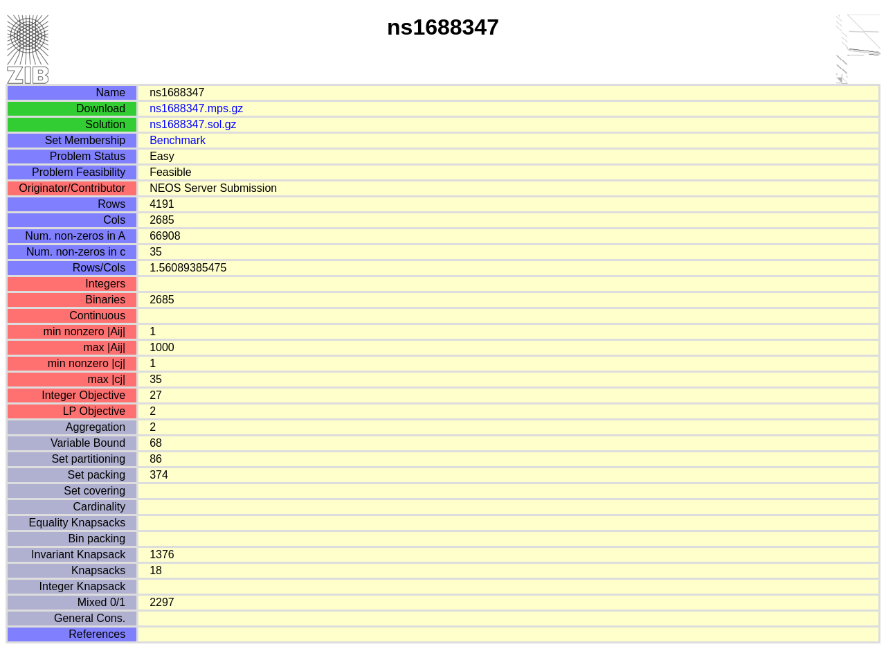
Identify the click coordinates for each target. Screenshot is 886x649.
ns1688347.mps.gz (196, 108)
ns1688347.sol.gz (193, 124)
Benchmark (178, 140)
